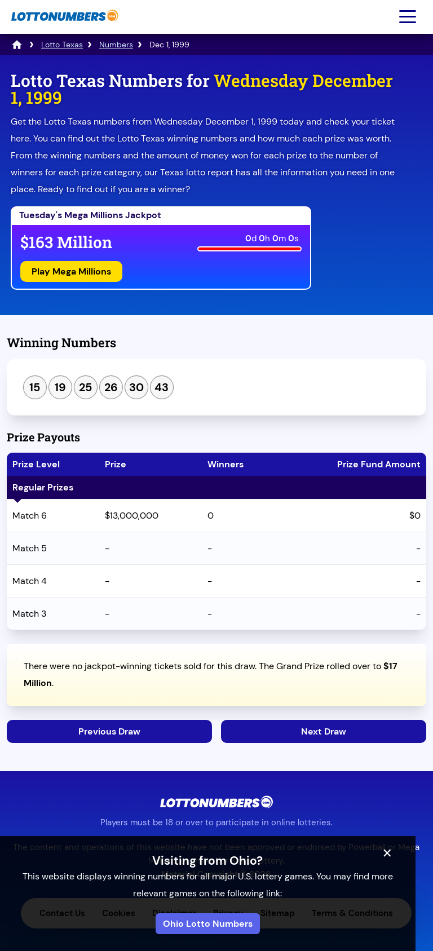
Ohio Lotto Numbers (217, 924)
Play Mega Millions (71, 271)
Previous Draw (109, 731)
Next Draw (323, 731)
